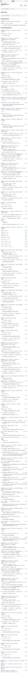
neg (3, 412)
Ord (6, 417)
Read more (14, 51)
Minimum (4, 254)
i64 (7, 235)
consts (5, 2)
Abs (17, 30)
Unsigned (8, 21)
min (3, 300)
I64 (5, 235)
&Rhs (12, 452)
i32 (7, 233)
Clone (7, 86)
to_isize (5, 246)
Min (13, 252)
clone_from (5, 92)
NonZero (13, 21)
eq (3, 448)
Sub (2, 579)
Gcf (3, 185)
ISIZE (5, 237)
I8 (4, 230)
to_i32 (4, 242)
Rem (2, 544)
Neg (17, 404)
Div (2, 147)
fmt (3, 133)
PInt (9, 33)
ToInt (7, 626)
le (3, 472)
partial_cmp (5, 461)
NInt (10, 8)
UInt (20, 488)
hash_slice (5, 218)
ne (3, 452)
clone (4, 89)
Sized (6, 222)
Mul (6, 330)
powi (4, 501)
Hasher (9, 214)
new (5, 23)
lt (3, 467)
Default (7, 137)
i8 (6, 230)
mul (3, 338)
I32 (5, 233)
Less (9, 113)
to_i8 (4, 239)
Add (2, 39)
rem (3, 556)
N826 (13, 1)
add (3, 50)
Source (2, 5)
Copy (6, 660)
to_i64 (4, 244)
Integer (18, 227)
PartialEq (8, 445)
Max (9, 250)
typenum (2, 2)
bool (19, 448)
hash (4, 214)
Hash (7, 211)
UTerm (14, 533)
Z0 (19, 72)
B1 (1, 509)
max (3, 259)
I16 (5, 232)
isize (9, 237)
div (3, 158)
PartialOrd (8, 458)
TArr (12, 375)
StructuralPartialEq (6, 671)
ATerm (9, 330)
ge (3, 482)
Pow (14, 488)
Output (5, 33)
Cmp (5, 58)
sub (3, 591)
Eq (5, 663)
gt (3, 477)
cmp (3, 420)
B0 (1, 489)
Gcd (9, 181)
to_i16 (4, 241)
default (4, 141)
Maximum (4, 294)
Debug (7, 130)
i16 (7, 232)
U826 (13, 8)
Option (2, 462)
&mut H (2, 219)
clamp (4, 437)
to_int (4, 630)
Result (22, 133)
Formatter (14, 133)
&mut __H (21, 214)
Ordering (20, 420)
